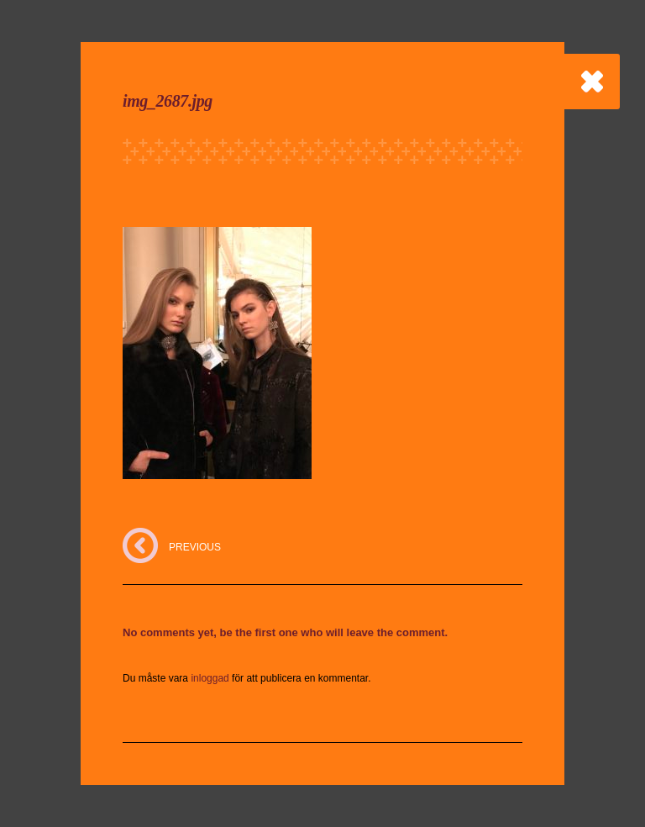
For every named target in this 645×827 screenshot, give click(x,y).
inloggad (209, 678)
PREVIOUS (195, 547)
